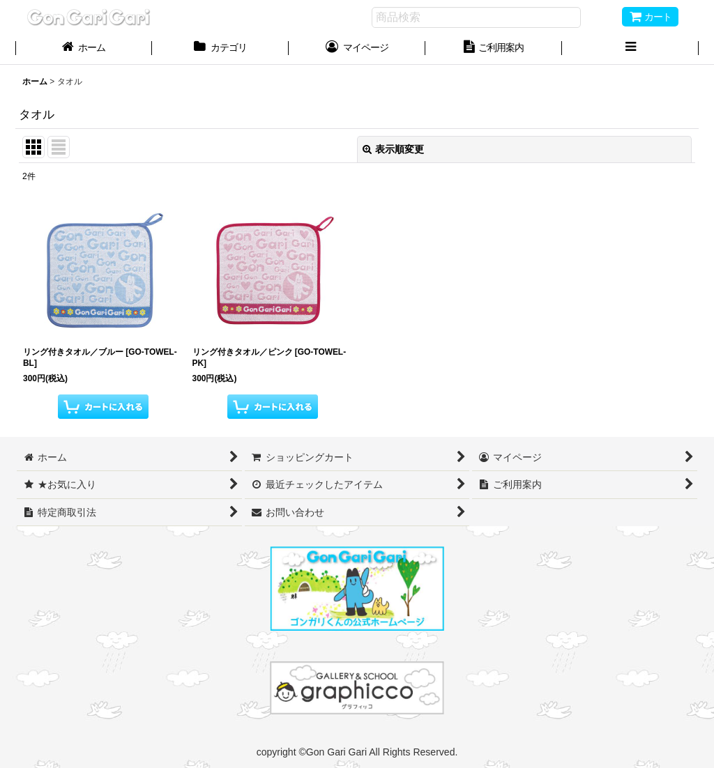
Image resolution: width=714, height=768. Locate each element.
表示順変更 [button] (393, 149)
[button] (630, 48)
